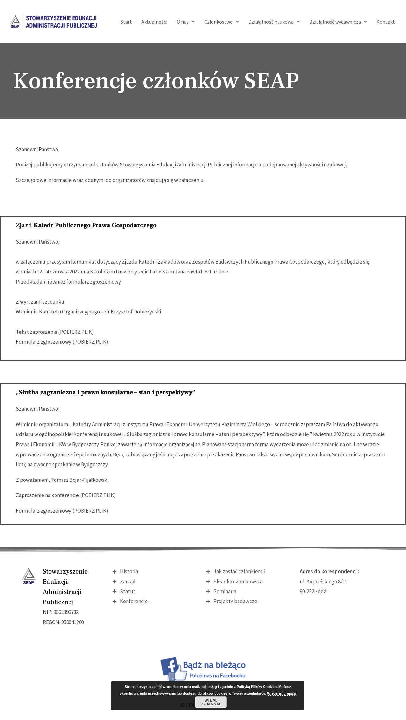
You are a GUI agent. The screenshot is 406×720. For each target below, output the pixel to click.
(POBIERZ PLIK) (76, 331)
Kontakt (386, 21)
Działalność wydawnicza (338, 21)
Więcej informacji (281, 693)
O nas (186, 21)
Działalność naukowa (274, 21)
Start (126, 21)
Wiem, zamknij (210, 702)
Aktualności (154, 21)
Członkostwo (221, 21)
